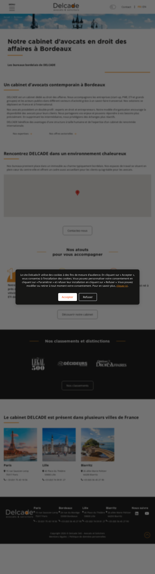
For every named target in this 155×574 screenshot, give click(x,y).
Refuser (88, 297)
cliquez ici (122, 285)
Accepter (67, 297)
